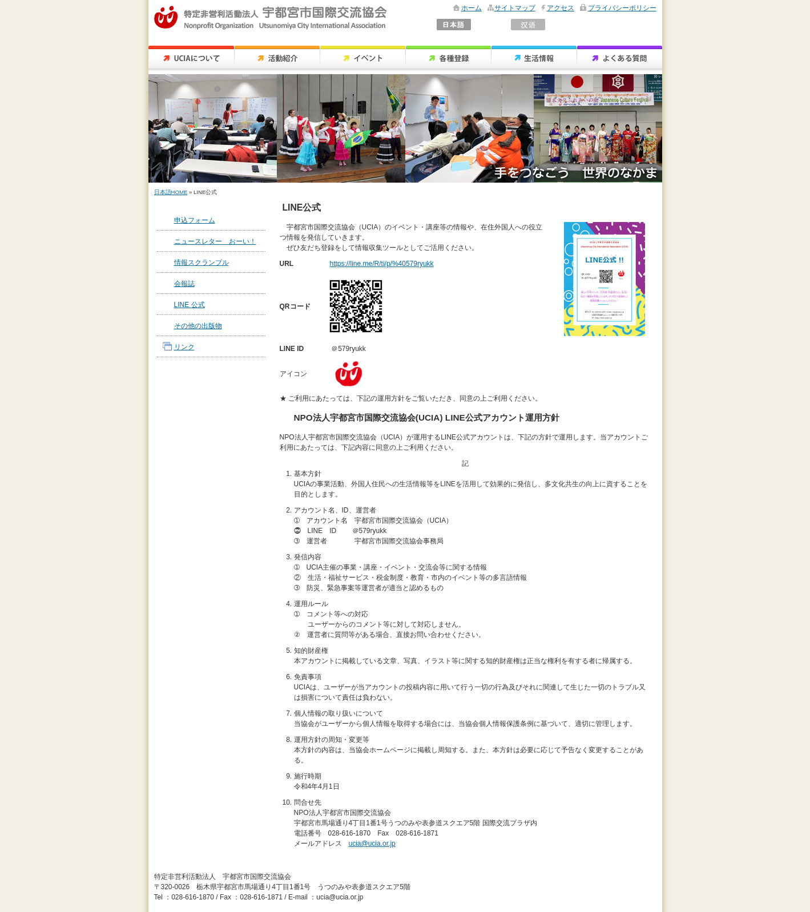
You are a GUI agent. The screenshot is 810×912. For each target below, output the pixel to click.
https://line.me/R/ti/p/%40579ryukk (382, 264)
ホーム (471, 8)
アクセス (560, 8)
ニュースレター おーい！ (215, 241)
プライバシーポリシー (622, 8)
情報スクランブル (201, 263)
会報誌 (184, 284)
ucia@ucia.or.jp (372, 844)
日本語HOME (171, 192)
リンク (184, 347)
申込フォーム (194, 220)
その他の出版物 (198, 326)
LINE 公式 (189, 305)
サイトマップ (514, 8)
